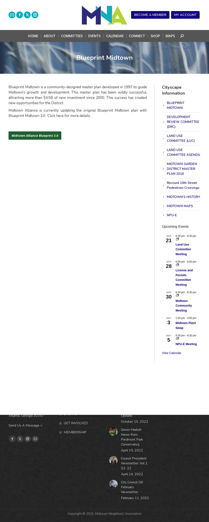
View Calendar (171, 353)
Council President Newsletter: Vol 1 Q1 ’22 (134, 463)
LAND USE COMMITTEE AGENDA (183, 152)
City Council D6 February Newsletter (132, 487)
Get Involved (76, 423)
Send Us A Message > (25, 425)
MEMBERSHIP (75, 432)
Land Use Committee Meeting (183, 249)
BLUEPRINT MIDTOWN (175, 105)
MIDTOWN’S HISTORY (183, 197)
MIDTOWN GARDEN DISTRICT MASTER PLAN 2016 (182, 169)
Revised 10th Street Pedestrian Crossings (183, 185)
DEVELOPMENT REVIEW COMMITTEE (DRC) (183, 122)
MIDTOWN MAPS (180, 206)
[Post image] (113, 431)
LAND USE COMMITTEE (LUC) (181, 138)
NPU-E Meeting (186, 344)
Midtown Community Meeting (184, 305)
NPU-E (172, 215)
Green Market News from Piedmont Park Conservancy (132, 437)
